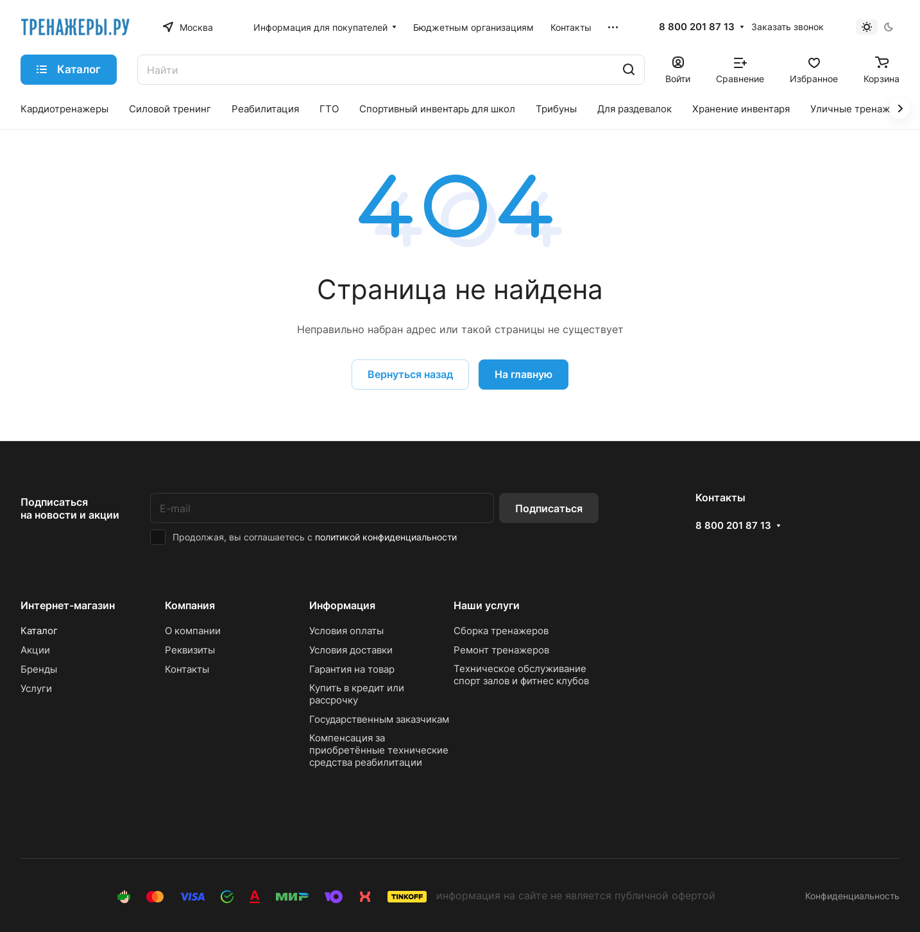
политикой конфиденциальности (386, 536)
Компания (190, 605)
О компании (193, 631)
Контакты (187, 669)
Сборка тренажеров (501, 631)
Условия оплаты (346, 631)
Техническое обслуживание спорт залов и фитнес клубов (521, 674)
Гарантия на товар (352, 669)
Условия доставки (351, 650)
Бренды (39, 669)
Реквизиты (190, 650)
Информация (342, 605)
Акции (35, 650)
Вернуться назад (410, 374)
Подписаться (549, 508)
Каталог (39, 631)
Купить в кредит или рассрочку (356, 694)
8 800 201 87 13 (697, 27)
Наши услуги (487, 605)
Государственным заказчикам (379, 719)
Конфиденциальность (852, 895)
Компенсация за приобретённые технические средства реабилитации (378, 750)
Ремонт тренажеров (501, 650)
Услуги (36, 688)
